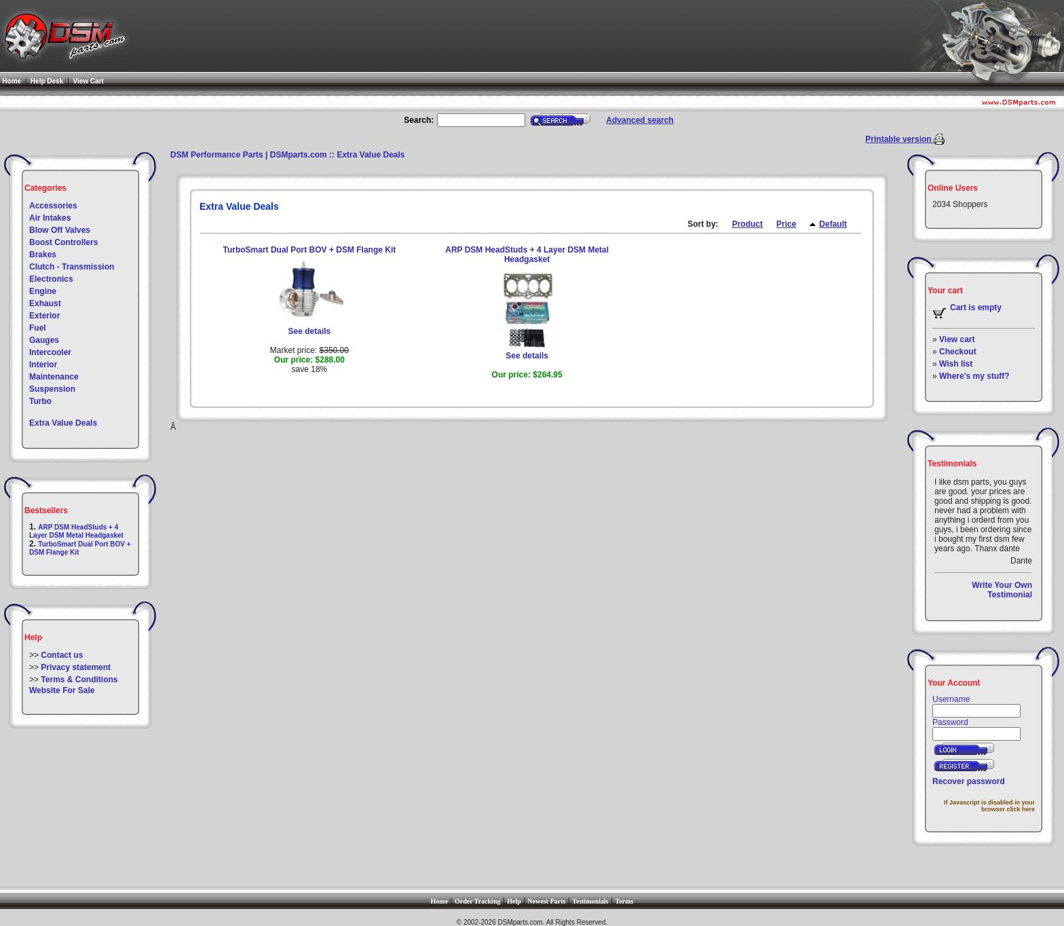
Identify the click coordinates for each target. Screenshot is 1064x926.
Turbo (40, 401)
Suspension (52, 389)
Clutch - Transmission (71, 267)
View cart (956, 339)
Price (786, 224)
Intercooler (50, 352)
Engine (42, 291)
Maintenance (54, 377)
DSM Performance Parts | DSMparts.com (248, 155)
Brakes (42, 254)
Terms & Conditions (79, 679)
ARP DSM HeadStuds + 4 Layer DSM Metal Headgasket (76, 531)
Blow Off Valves (59, 230)
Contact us (62, 655)
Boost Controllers (63, 242)
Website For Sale (61, 690)
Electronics (51, 279)
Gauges (44, 340)
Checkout (957, 351)
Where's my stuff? (974, 376)
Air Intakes (50, 218)
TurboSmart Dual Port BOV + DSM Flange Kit (309, 250)
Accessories (53, 205)
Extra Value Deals (63, 423)
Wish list (955, 364)
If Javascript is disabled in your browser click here (989, 806)
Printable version (899, 139)
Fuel (37, 328)
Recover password (968, 781)
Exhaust (45, 303)
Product (747, 224)
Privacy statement (76, 667)
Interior (43, 364)
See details (309, 331)
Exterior (44, 315)
